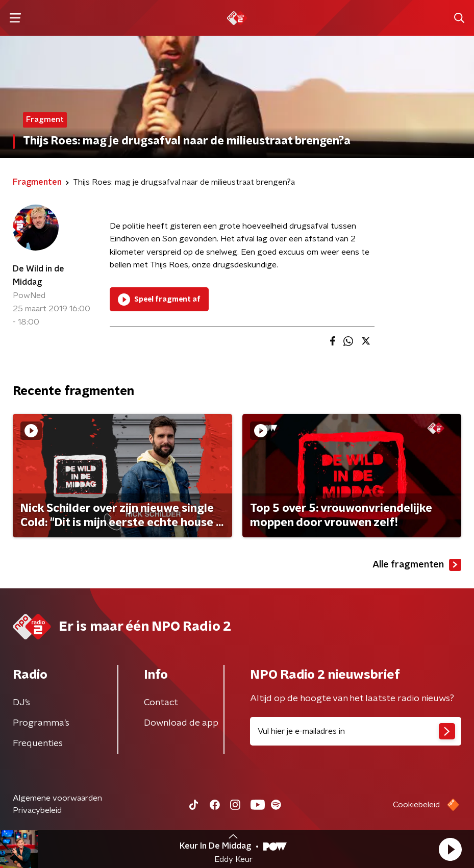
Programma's (41, 723)
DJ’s (21, 702)
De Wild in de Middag (38, 275)
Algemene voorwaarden (57, 798)
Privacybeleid (37, 810)
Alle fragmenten (416, 565)
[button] (450, 849)
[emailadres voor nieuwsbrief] (356, 731)
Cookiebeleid (416, 805)
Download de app (181, 723)
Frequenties (38, 743)
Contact (161, 702)
